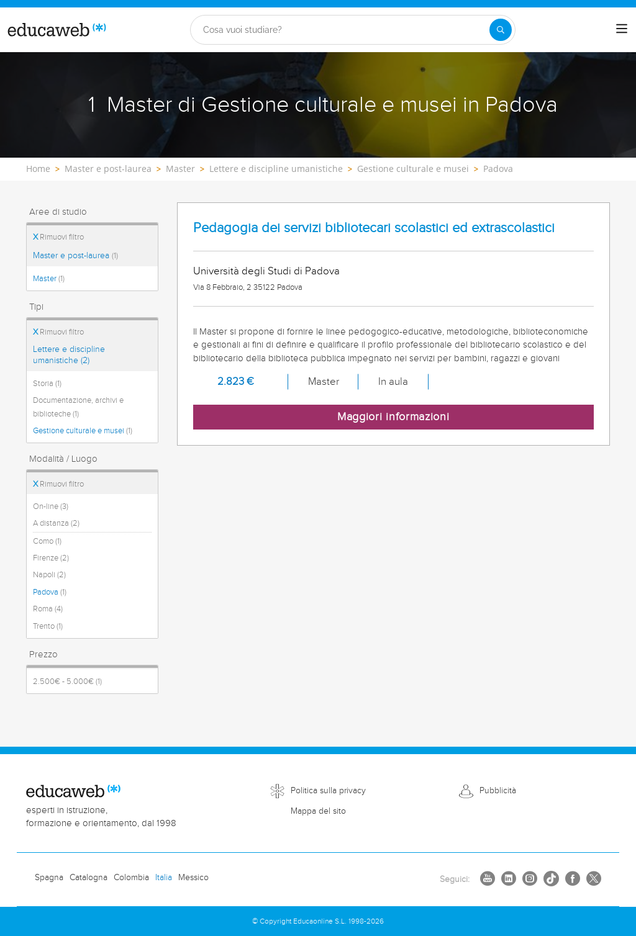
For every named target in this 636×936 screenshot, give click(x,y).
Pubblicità (497, 791)
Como (47, 541)
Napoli (49, 575)
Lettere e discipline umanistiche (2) (69, 355)
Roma (48, 609)
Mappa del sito (318, 811)
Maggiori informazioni (393, 416)
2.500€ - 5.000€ (67, 681)
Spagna (49, 878)
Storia (47, 384)
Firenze (51, 558)
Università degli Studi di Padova (266, 271)
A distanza (56, 523)
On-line (50, 506)
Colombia (131, 878)
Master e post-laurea (75, 256)
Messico (193, 878)
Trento (48, 626)
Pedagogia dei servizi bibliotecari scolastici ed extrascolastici (374, 228)
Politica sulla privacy (328, 791)
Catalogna (88, 878)
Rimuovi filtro (58, 237)
